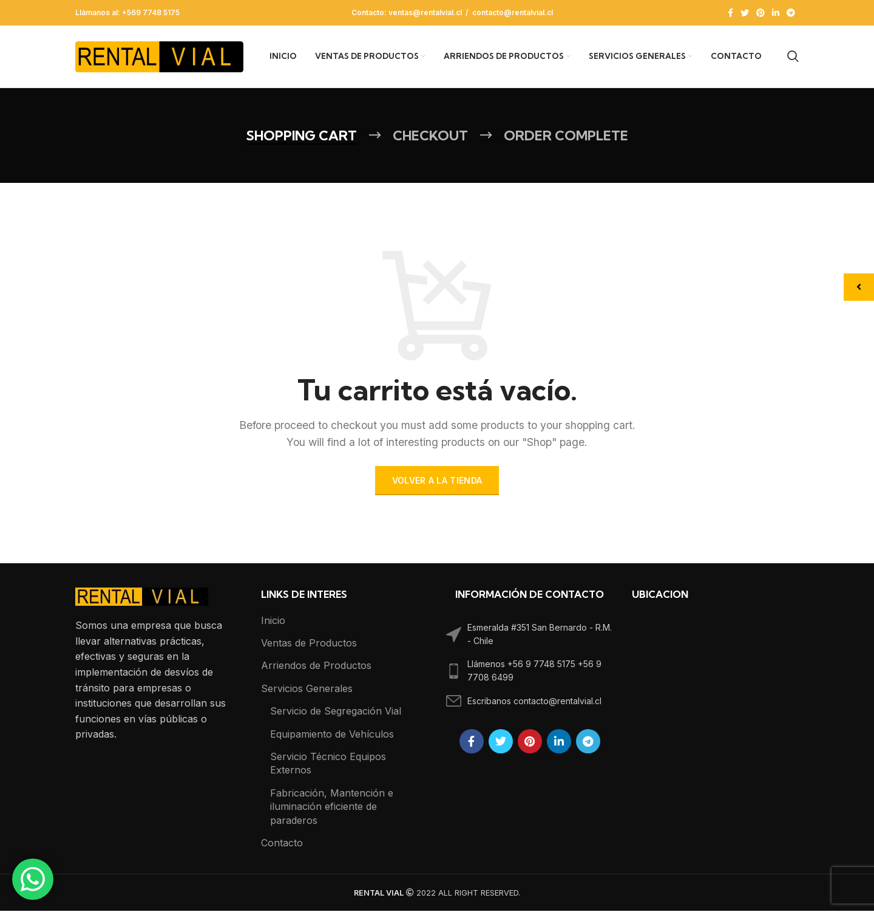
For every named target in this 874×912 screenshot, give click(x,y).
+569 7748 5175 (151, 12)
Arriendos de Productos (316, 666)
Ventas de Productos (309, 644)
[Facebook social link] (730, 13)
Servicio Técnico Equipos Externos (328, 764)
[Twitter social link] (745, 13)
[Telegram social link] (791, 13)
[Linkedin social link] (775, 13)
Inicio (273, 621)
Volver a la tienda (437, 481)
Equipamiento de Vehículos (332, 735)
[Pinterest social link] (760, 13)
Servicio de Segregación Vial (335, 712)
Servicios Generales (307, 690)
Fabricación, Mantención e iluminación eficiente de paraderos (331, 808)
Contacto (282, 844)
